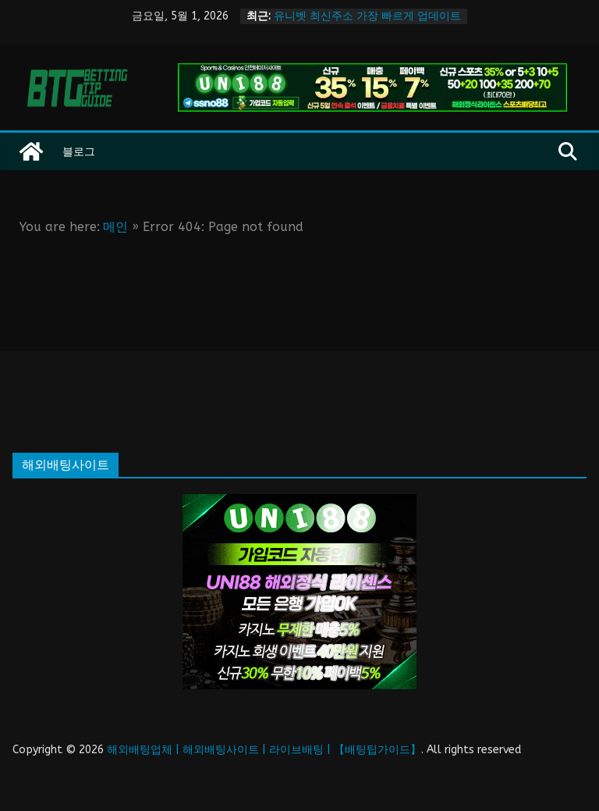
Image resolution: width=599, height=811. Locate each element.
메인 (115, 226)
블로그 (78, 151)
